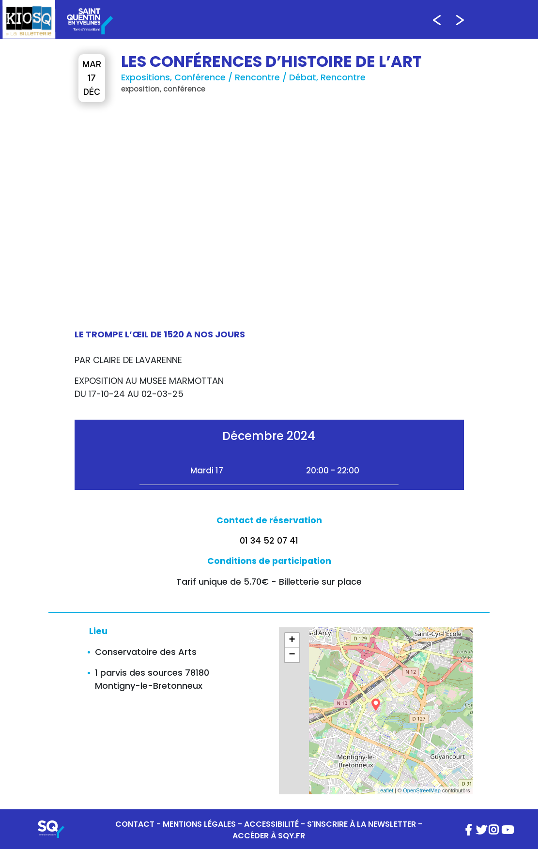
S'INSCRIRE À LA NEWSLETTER (361, 824)
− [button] (292, 655)
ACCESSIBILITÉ (271, 824)
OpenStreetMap (422, 790)
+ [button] (292, 640)
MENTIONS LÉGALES (199, 824)
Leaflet (385, 790)
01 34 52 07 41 (269, 540)
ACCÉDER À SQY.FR (268, 835)
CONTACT (134, 824)
